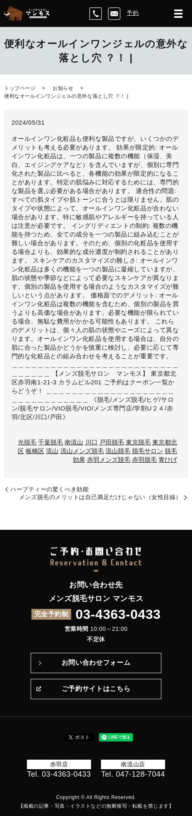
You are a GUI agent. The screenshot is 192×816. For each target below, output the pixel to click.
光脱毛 (27, 442)
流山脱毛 (118, 450)
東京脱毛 (138, 442)
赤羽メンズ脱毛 (108, 459)
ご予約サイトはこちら (96, 688)
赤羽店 (59, 764)
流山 (52, 450)
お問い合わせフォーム (96, 662)
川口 (91, 442)
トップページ (19, 88)
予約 (133, 13)
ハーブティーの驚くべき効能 (49, 489)
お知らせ (63, 88)
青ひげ (167, 459)
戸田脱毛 (111, 442)
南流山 (74, 442)
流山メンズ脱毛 (82, 450)
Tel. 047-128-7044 (133, 774)
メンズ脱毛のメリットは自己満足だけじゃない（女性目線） (100, 497)
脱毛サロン (147, 450)
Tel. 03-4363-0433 (59, 774)
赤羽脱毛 (144, 459)
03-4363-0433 (118, 614)
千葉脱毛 (50, 442)
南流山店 (133, 764)
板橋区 (35, 450)
